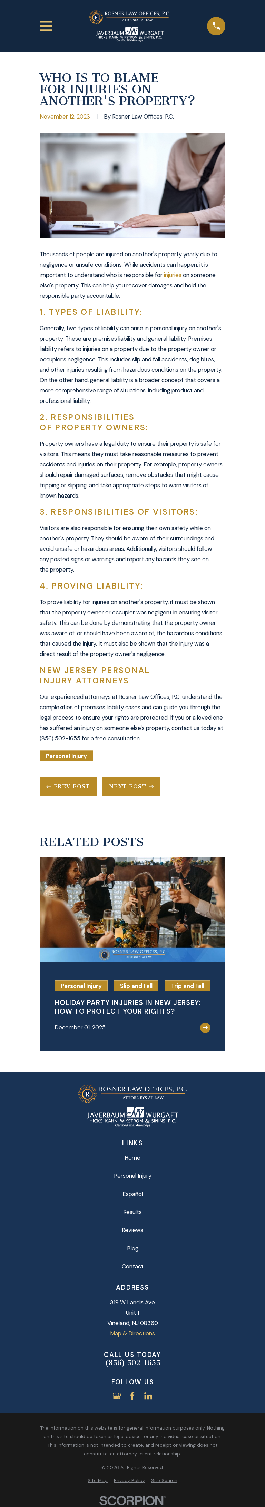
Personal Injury (66, 756)
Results (132, 1212)
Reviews (132, 1230)
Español (132, 1194)
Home (132, 1158)
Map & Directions (132, 1333)
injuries (172, 275)
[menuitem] (98, 1480)
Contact (133, 1266)
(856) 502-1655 (132, 1363)
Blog (132, 1248)
